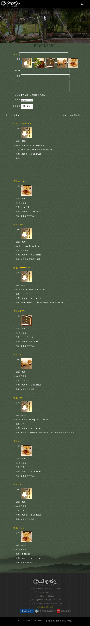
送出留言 (26, 106)
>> (28, 115)
